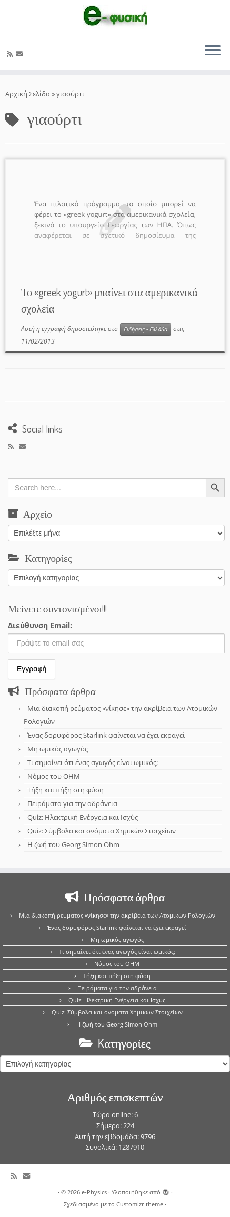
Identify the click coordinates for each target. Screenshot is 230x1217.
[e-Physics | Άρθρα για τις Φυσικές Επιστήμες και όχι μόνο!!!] (115, 17)
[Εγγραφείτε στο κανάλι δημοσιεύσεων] (11, 53)
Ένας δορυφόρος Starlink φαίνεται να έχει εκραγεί (106, 735)
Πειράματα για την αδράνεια (72, 803)
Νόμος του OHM (53, 776)
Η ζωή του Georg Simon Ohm (73, 844)
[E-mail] (21, 53)
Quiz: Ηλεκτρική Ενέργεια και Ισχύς (82, 817)
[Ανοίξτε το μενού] (213, 51)
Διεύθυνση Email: (40, 625)
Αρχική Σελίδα (28, 93)
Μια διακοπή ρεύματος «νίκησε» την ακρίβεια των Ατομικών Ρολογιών (117, 915)
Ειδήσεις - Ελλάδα (145, 329)
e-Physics (94, 1192)
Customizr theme (139, 1204)
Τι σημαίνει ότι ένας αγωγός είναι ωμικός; (92, 762)
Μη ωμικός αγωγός (57, 748)
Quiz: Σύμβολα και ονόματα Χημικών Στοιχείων (101, 831)
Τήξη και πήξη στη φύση (65, 789)
